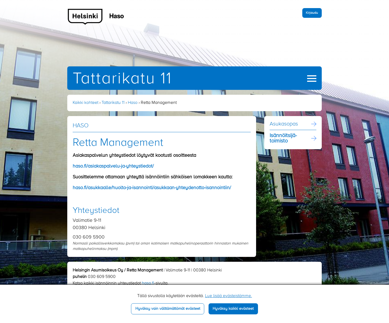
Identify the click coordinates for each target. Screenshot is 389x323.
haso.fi (148, 283)
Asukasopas (284, 124)
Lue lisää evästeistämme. (228, 296)
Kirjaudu (312, 13)
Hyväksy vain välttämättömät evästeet (167, 309)
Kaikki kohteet (85, 103)
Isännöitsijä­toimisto (283, 138)
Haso (133, 103)
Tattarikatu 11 (122, 79)
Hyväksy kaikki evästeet (233, 309)
